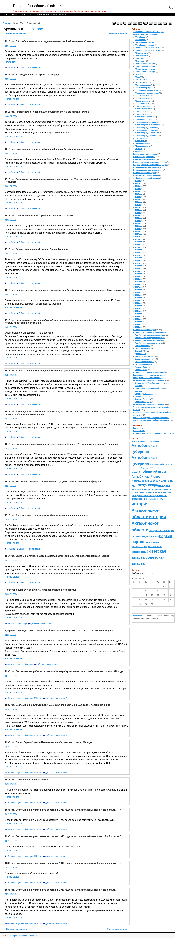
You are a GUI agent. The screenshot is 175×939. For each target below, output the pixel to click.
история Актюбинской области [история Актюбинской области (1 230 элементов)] (145, 510)
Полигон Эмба (141, 367)
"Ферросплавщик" (143, 143)
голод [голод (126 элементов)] (135, 495)
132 (129, 23)
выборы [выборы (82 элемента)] (159, 492)
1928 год (138, 239)
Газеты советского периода (145, 34)
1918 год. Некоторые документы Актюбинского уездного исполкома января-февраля (53, 481)
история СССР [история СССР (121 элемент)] (157, 530)
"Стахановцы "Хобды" (144, 117)
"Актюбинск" (140, 37)
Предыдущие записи (15, 34)
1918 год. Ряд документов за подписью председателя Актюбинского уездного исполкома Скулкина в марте (66, 290)
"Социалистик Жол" (143, 101)
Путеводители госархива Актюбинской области (49, 14)
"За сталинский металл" (145, 64)
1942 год (138, 314)
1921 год (138, 202)
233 (160, 23)
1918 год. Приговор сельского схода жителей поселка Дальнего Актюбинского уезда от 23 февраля (61, 444)
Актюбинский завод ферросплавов (150, 335)
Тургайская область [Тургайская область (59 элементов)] (146, 492)
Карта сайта (15, 14)
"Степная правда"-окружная (147, 133)
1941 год (138, 309)
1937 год (138, 287)
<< (114, 23)
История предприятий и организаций (149, 332)
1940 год (138, 303)
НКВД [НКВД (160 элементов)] (161, 485)
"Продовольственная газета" (147, 90)
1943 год (138, 319)
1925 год (138, 223)
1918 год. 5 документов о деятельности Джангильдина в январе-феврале (46, 515)
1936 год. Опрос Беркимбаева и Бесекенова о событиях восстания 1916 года (48, 742)
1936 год (38, 698)
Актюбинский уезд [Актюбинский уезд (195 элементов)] (144, 480)
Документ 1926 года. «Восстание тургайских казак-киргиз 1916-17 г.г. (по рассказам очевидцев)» (59, 630)
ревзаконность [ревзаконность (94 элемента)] (154, 546)
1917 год (11, 583)
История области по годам (144, 173)
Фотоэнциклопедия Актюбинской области (151, 418)
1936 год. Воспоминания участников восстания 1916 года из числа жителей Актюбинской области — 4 (63, 810)
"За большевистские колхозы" (148, 48)
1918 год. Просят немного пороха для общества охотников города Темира (47, 112)
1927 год (138, 234)
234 (165, 23)
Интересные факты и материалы (147, 167)
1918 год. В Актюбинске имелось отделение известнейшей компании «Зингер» (49, 41)
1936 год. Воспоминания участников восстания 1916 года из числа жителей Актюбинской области (60, 890)
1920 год (138, 197)
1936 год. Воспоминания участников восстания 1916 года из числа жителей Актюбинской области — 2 (63, 863)
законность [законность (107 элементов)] (145, 499)
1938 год (138, 293)
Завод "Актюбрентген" (144, 356)
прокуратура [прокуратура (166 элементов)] (152, 542)
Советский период (143, 399)
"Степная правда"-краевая (146, 128)
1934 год (138, 271)
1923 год (138, 213)
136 (150, 23)
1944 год (138, 325)
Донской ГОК (140, 351)
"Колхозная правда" (143, 85)
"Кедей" (138, 74)
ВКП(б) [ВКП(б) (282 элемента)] (143, 485)
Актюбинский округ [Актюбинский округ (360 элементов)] (151, 471)
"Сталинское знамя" (143, 106)
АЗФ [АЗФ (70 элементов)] (133, 441)
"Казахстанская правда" (145, 69)
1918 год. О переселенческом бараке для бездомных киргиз (39, 215)
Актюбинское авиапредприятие (148, 340)
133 (134, 23)
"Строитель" (140, 138)
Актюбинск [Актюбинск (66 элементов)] (144, 441)
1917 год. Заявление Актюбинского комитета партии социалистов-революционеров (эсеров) (57, 556)
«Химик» (138, 149)
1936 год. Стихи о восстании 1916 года (26, 779)
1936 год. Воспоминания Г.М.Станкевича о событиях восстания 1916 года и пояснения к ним (57, 705)
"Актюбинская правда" (145, 42)
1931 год (138, 255)
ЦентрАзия (137, 616)
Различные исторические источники (148, 380)
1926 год (138, 229)
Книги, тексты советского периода (147, 375)
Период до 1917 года (17, 623)
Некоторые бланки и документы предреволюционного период (40, 590)
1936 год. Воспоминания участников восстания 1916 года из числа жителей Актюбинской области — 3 (63, 836)
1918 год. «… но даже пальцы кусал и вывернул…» (34, 74)
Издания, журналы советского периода (150, 162)
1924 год (138, 218)
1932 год (138, 261)
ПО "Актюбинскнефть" (144, 362)
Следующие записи (118, 34)
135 (145, 23)
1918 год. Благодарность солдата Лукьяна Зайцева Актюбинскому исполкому (49, 149)
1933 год (138, 266)
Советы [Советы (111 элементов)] (149, 489)
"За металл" (140, 58)
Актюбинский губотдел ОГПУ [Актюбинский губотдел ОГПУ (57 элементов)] (160, 464)
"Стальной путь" (142, 112)
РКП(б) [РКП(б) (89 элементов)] (135, 489)
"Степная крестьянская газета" (148, 122)
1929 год (138, 245)
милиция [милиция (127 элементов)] (143, 536)
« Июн (134, 610)
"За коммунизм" (142, 53)
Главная (5, 14)
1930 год (138, 250)
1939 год (138, 298)
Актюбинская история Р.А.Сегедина (148, 32)
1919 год (138, 191)
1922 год (138, 207)
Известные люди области (144, 157)
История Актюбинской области (38, 6)
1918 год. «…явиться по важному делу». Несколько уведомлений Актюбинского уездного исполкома (62, 370)
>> (170, 23)
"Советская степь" (143, 96)
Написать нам (26, 14)
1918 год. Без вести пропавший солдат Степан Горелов (36, 249)
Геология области (142, 346)
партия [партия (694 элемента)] (165, 536)
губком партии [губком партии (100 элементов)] (152, 495)
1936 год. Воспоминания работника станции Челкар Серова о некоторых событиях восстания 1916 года (64, 671)
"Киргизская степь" (143, 80)
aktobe (37, 29)
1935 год (138, 277)
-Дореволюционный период (20, 664)
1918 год (11, 67)
